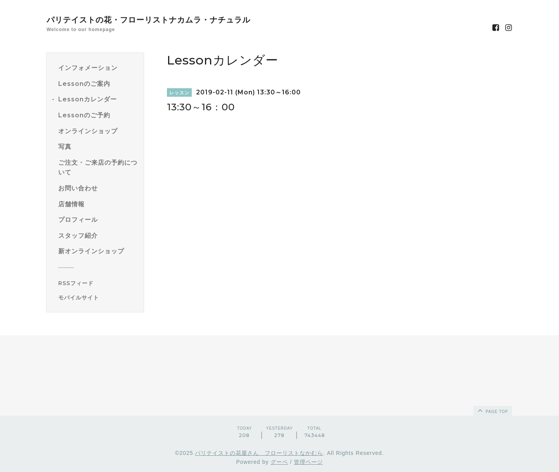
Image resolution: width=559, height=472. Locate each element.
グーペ (279, 462)
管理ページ (308, 462)
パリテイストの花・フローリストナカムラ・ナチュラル (148, 19)
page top (492, 410)
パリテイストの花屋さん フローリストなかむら (259, 453)
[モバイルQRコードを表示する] (98, 297)
